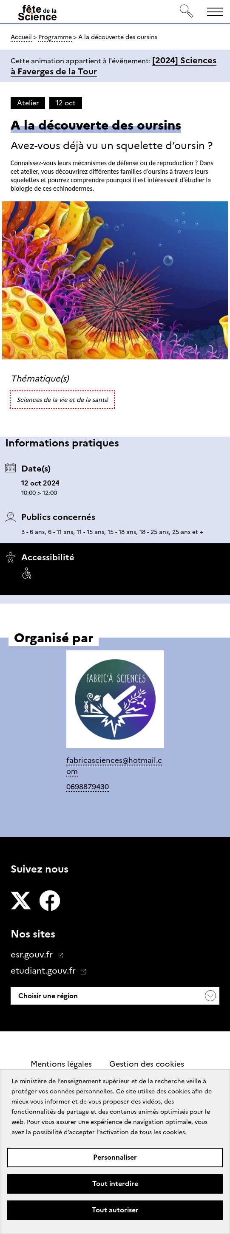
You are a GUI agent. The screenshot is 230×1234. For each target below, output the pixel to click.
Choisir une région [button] (47, 996)
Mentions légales (61, 1064)
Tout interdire (115, 1184)
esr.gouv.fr (33, 954)
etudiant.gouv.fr (44, 971)
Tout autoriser (115, 1210)
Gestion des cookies (146, 1064)
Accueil (21, 37)
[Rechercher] (186, 11)
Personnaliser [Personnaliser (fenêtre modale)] (115, 1157)
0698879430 (87, 786)
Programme (55, 37)
